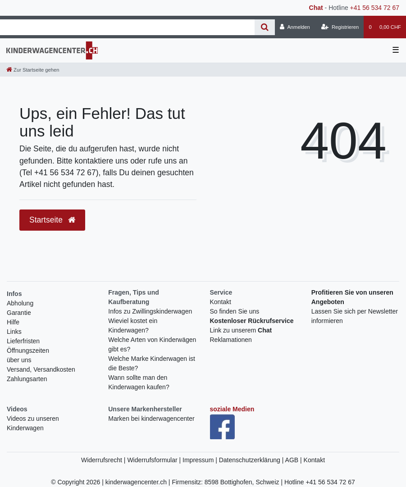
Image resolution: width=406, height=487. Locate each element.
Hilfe (13, 322)
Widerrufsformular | (154, 460)
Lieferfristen (23, 341)
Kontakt (220, 301)
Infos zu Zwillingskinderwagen (150, 311)
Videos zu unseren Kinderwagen (33, 423)
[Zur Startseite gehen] (32, 70)
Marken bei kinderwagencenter (151, 418)
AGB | (294, 460)
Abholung (20, 303)
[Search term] (127, 27)
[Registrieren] (340, 27)
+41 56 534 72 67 (374, 7)
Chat (316, 7)
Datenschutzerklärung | (252, 460)
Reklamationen (231, 339)
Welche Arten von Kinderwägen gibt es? (152, 344)
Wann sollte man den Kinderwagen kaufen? (138, 382)
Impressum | (200, 460)
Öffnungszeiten (28, 350)
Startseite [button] (52, 219)
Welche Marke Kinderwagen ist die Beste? (151, 363)
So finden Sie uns (235, 311)
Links (14, 331)
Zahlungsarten (27, 378)
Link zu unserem (241, 330)
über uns (19, 360)
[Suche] (265, 27)
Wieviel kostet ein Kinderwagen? (132, 325)
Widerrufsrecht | (104, 460)
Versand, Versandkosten (41, 369)
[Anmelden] (295, 27)
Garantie (19, 312)
